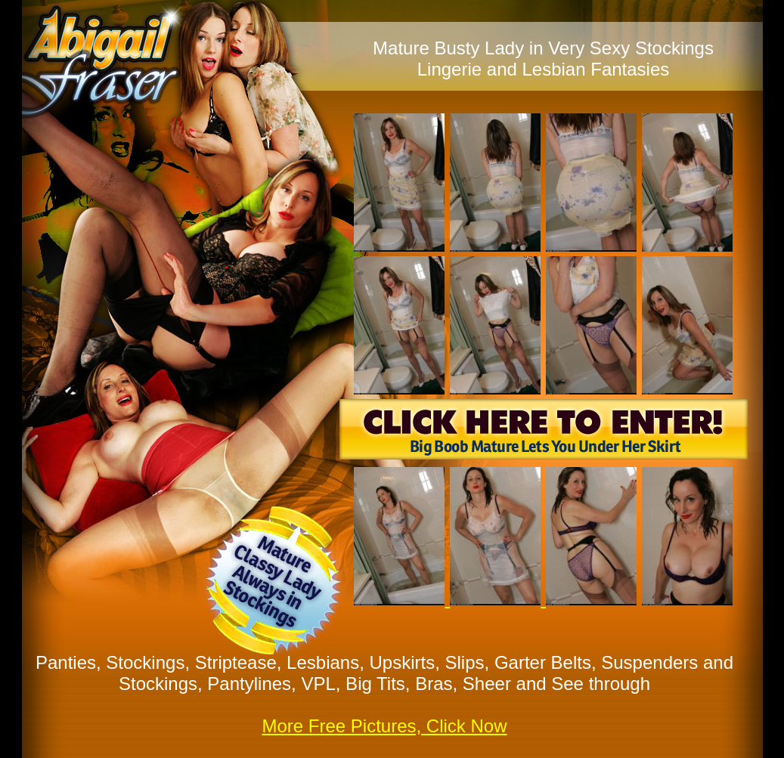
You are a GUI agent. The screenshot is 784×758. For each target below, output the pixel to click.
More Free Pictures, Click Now (384, 726)
